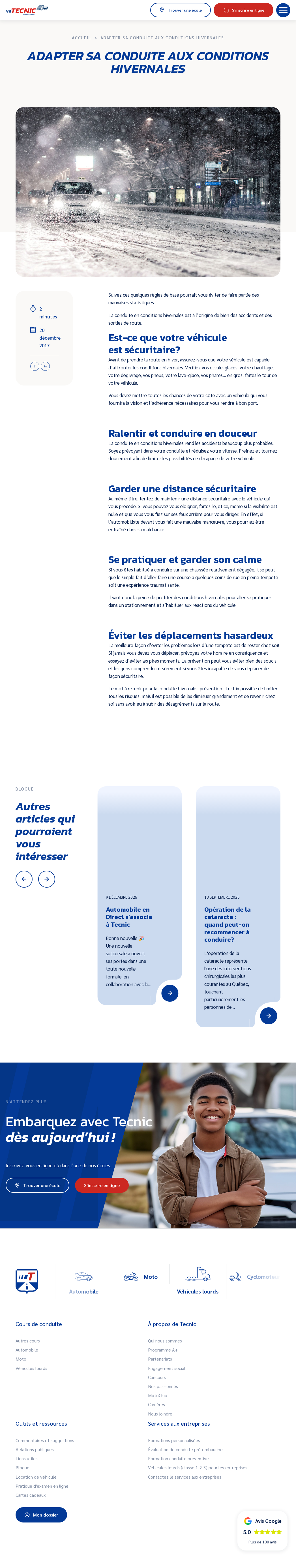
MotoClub (157, 1395)
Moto (21, 1359)
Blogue (22, 1467)
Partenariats (160, 1359)
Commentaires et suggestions (45, 1440)
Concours (157, 1377)
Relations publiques (35, 1449)
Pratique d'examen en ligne (42, 1486)
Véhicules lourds (31, 1368)
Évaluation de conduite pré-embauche (185, 1449)
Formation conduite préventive (178, 1458)
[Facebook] (34, 366)
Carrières (156, 1404)
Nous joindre (160, 1414)
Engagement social (166, 1368)
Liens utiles (27, 1458)
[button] (283, 10)
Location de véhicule (36, 1477)
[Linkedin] (45, 366)
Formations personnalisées (174, 1440)
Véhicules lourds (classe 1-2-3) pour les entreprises (197, 1467)
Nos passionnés (163, 1386)
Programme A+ (163, 1350)
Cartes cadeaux (31, 1495)
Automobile (27, 1350)
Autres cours (28, 1341)
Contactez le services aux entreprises (184, 1477)
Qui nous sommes (165, 1341)
